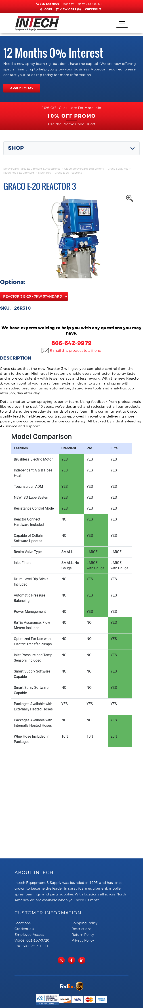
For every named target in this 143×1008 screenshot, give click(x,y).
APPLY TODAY (22, 88)
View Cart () (68, 9)
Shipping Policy (85, 923)
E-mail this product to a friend (75, 350)
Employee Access (29, 935)
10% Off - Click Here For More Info (71, 108)
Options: (12, 282)
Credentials (24, 929)
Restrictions (81, 929)
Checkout (92, 9)
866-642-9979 (47, 4)
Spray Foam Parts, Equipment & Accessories (31, 168)
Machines (44, 172)
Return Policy (83, 935)
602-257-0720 (37, 940)
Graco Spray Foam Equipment (84, 168)
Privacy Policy (83, 940)
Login (45, 9)
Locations (23, 923)
